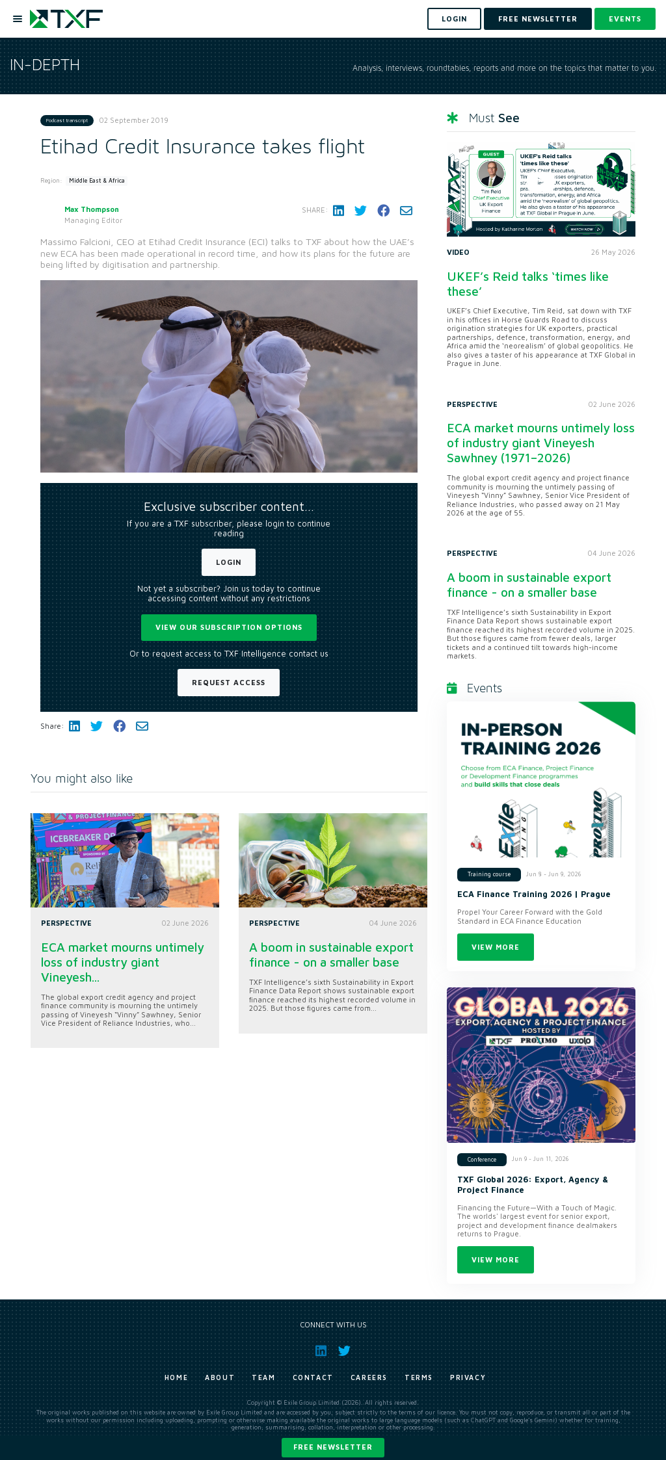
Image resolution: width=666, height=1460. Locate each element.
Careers (369, 1377)
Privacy (468, 1377)
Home (176, 1377)
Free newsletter (333, 1446)
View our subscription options (228, 627)
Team (263, 1377)
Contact (313, 1377)
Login (228, 562)
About (220, 1377)
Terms (419, 1377)
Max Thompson (91, 209)
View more (496, 947)
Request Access (228, 682)
